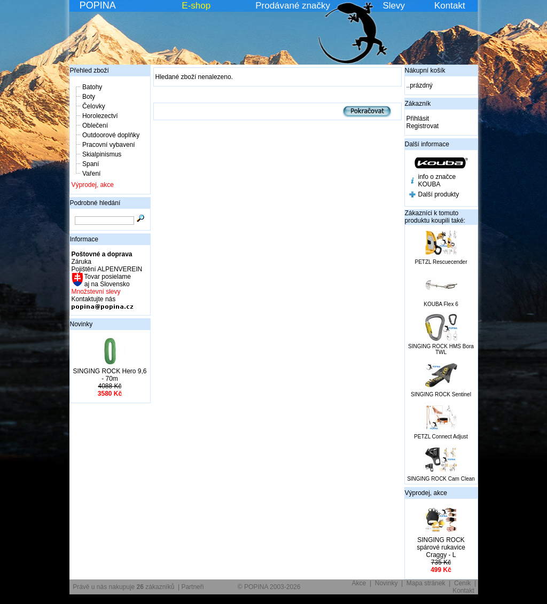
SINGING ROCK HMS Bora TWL (441, 349)
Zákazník (418, 103)
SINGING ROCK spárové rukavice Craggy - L (441, 547)
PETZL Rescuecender (441, 262)
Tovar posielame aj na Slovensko (107, 280)
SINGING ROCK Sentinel (441, 394)
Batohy (92, 87)
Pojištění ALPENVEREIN (107, 269)
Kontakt (449, 6)
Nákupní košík (425, 70)
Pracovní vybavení (108, 144)
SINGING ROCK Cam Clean (441, 479)
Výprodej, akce (93, 185)
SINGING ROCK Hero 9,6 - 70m (109, 374)
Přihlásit (418, 118)
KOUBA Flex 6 (441, 304)
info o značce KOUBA (437, 180)
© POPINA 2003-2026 (269, 587)
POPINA (98, 5)
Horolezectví (100, 116)
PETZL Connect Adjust (441, 437)
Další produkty (438, 194)
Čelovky (93, 106)
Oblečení (95, 125)
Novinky (81, 324)
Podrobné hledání (95, 203)
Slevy (393, 6)
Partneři (192, 587)
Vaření (91, 173)
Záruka (81, 261)
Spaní (90, 164)
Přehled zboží (89, 70)
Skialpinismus (101, 154)
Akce (359, 583)
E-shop (196, 6)
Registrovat (423, 126)
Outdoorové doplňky (110, 135)
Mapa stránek (426, 583)
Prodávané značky (292, 6)
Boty (88, 96)
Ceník (462, 583)
